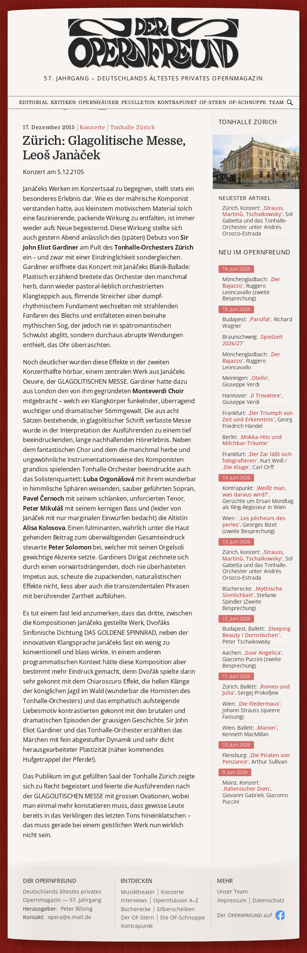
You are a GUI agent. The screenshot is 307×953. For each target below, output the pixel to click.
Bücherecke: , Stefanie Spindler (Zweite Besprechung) (252, 598)
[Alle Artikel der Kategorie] (256, 162)
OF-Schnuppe (248, 102)
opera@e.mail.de (69, 917)
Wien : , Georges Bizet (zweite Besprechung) (253, 524)
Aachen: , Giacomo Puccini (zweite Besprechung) (252, 659)
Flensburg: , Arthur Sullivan (256, 758)
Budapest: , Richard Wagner (257, 322)
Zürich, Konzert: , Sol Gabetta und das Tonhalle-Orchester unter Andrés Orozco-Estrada (257, 565)
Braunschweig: (252, 340)
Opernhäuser (99, 102)
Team (276, 102)
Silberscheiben (176, 909)
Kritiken (63, 102)
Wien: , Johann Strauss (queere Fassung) (252, 710)
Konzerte (93, 127)
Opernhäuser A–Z (175, 900)
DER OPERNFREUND (49, 880)
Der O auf (244, 915)
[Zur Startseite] (153, 43)
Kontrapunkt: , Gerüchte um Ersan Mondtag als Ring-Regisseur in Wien (257, 498)
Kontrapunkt (177, 102)
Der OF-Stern (137, 918)
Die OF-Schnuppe (182, 918)
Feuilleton (138, 102)
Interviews (134, 900)
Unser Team (232, 891)
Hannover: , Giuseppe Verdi (252, 398)
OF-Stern (212, 102)
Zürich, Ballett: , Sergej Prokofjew (256, 690)
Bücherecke (136, 909)
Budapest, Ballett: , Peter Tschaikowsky (256, 635)
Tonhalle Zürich (132, 127)
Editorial (33, 102)
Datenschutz (268, 900)
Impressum (231, 900)
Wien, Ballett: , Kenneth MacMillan (250, 731)
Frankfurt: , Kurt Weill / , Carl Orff (257, 460)
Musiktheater (138, 892)
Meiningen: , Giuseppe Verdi (246, 381)
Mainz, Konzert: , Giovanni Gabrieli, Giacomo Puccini (255, 792)
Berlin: (252, 440)
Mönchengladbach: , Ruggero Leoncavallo (251, 360)
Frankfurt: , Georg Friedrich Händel (257, 419)
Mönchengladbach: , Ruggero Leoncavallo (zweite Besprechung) (251, 289)
